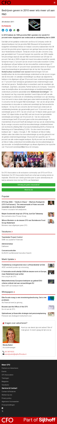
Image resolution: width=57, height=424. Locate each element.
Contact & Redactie (9, 391)
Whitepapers (7, 292)
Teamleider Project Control (12, 237)
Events (4, 371)
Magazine (5, 381)
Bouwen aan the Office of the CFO (15, 307)
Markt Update (8, 259)
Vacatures (6, 231)
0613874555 (9, 352)
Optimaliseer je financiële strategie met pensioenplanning (24, 313)
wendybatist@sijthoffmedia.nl (15, 354)
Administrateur (7, 244)
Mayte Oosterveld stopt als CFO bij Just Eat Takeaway (22, 214)
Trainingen (5, 378)
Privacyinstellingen (8, 405)
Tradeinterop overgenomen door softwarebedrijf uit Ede (23, 265)
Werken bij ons (7, 395)
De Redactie (6, 26)
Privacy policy (6, 398)
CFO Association (7, 375)
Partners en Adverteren (10, 368)
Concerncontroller (9, 251)
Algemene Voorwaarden (10, 401)
